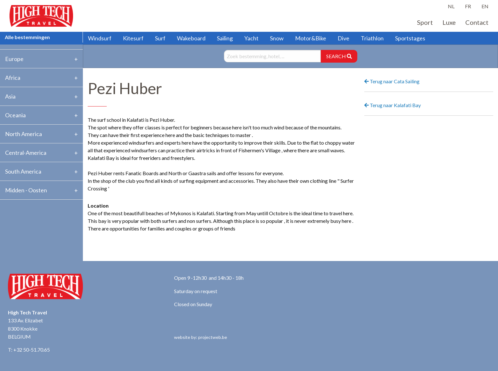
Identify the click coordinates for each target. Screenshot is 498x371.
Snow (277, 38)
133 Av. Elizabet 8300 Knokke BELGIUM (25, 328)
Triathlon (372, 38)
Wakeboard (191, 38)
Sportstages (410, 38)
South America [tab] (23, 171)
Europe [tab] (14, 58)
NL (451, 6)
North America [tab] (23, 133)
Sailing (225, 38)
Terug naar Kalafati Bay (392, 105)
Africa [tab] (12, 77)
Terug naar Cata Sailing (392, 81)
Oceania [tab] (15, 115)
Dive (343, 38)
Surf (160, 38)
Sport (425, 22)
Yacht (251, 38)
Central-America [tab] (25, 152)
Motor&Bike (310, 38)
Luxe (449, 22)
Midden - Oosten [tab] (26, 190)
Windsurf (99, 38)
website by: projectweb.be (200, 337)
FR (468, 6)
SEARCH (339, 56)
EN (484, 6)
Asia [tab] (10, 96)
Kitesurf (133, 38)
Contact (476, 22)
